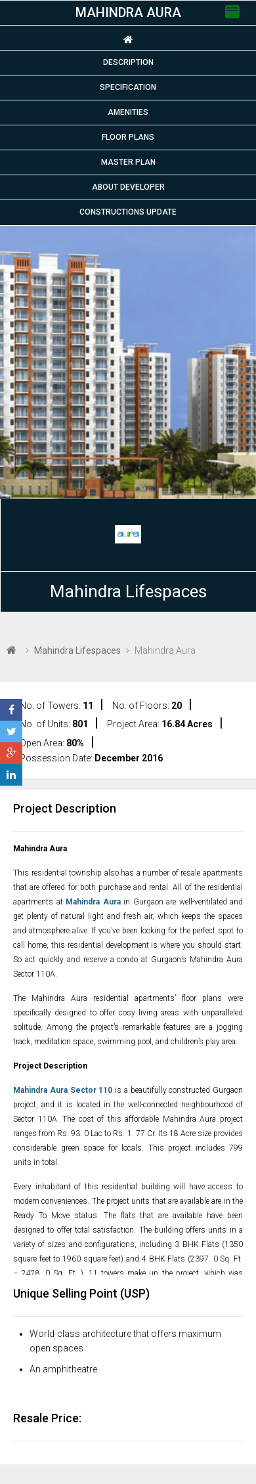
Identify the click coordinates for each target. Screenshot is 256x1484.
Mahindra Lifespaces (128, 591)
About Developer (128, 187)
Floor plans (128, 137)
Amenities (128, 112)
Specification (128, 87)
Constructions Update (128, 212)
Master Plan (128, 162)
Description (128, 62)
